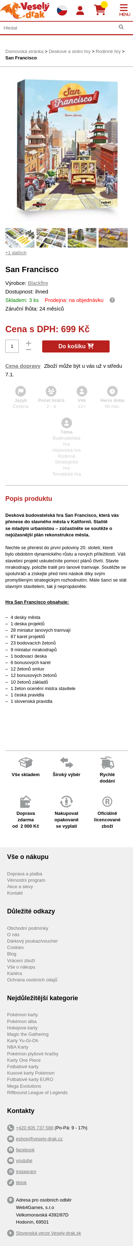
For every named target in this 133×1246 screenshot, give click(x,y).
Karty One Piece (24, 1060)
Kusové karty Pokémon (31, 1073)
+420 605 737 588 (34, 1127)
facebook (25, 1149)
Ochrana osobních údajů (32, 979)
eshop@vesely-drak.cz (39, 1138)
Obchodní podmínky (27, 928)
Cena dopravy (22, 366)
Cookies (15, 947)
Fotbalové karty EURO (30, 1079)
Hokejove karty (22, 1027)
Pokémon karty (22, 1014)
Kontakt (15, 893)
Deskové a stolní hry (69, 51)
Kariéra (14, 973)
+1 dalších (16, 252)
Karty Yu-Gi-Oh (22, 1040)
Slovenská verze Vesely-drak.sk (48, 1233)
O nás (13, 934)
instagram (26, 1171)
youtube (24, 1160)
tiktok (21, 1182)
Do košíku (76, 346)
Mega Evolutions (24, 1086)
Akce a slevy (20, 886)
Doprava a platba (24, 873)
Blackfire (38, 283)
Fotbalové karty (23, 1066)
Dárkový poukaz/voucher (32, 941)
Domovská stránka (24, 51)
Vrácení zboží (21, 960)
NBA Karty (17, 1047)
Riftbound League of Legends (37, 1092)
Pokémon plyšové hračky (33, 1053)
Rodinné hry (108, 51)
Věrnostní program (26, 880)
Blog (11, 953)
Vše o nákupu (21, 967)
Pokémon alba (22, 1021)
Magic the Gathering (28, 1034)
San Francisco (21, 57)
